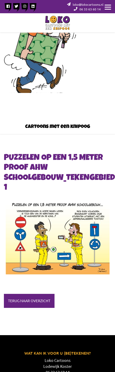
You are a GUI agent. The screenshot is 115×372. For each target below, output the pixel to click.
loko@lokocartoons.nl (85, 4)
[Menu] (108, 6)
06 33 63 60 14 (87, 9)
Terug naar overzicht (29, 300)
